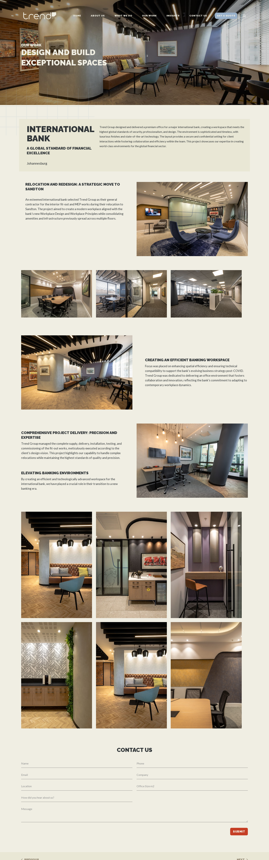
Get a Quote (226, 15)
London (132, 856)
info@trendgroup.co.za (207, 846)
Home (77, 15)
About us (98, 15)
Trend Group (87, 207)
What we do (123, 15)
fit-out (64, 212)
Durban (132, 851)
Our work (149, 15)
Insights (173, 15)
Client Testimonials (172, 856)
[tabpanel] (134, 52)
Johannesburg (136, 842)
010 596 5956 (201, 842)
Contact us (198, 15)
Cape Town (134, 846)
